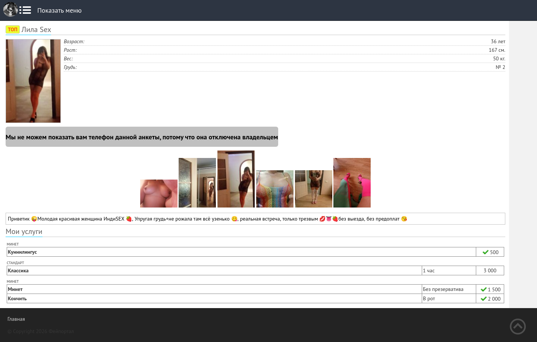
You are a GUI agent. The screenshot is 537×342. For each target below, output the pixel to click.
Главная (16, 319)
